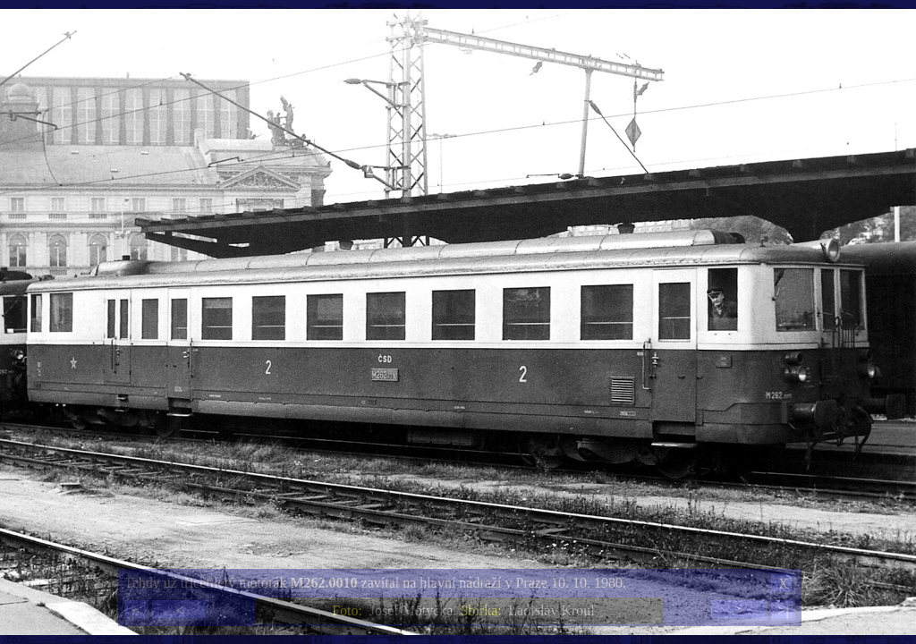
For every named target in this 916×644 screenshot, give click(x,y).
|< (136, 610)
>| (782, 610)
